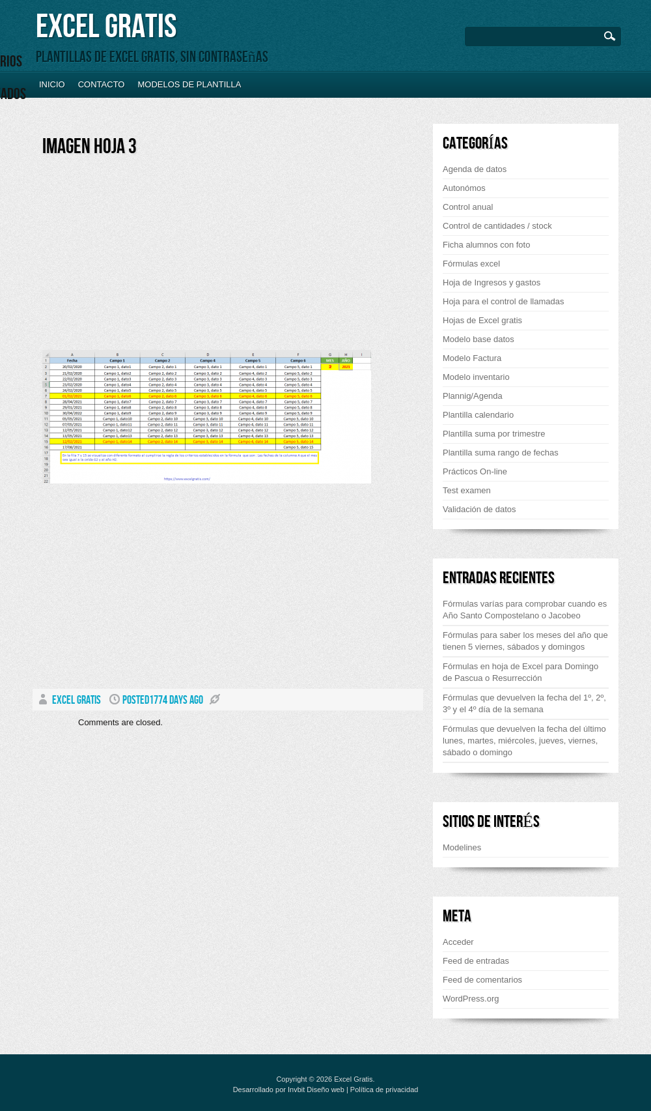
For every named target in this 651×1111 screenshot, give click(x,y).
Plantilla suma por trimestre (494, 434)
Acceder (458, 942)
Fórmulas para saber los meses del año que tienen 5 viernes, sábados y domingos (525, 641)
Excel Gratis (106, 27)
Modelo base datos (478, 339)
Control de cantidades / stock (497, 226)
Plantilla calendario (478, 415)
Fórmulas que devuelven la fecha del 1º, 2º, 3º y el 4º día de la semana (524, 703)
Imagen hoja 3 (89, 147)
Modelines (462, 847)
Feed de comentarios (482, 980)
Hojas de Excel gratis (482, 320)
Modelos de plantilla (189, 84)
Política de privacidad (384, 1089)
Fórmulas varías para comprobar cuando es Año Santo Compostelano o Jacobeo (525, 609)
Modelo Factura (472, 358)
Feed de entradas (476, 961)
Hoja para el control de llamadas (503, 301)
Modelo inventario (476, 377)
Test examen (467, 490)
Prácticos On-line (475, 471)
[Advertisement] (151, 258)
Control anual (468, 207)
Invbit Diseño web (316, 1089)
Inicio (52, 84)
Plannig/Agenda (473, 396)
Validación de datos (479, 509)
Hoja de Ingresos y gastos (491, 282)
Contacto (101, 84)
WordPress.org (471, 998)
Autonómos (464, 188)
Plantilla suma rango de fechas (501, 452)
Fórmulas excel (471, 263)
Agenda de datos (474, 169)
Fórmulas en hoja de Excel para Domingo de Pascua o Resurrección (520, 672)
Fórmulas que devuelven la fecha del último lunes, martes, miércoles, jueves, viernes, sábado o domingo (524, 740)
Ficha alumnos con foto (486, 245)
